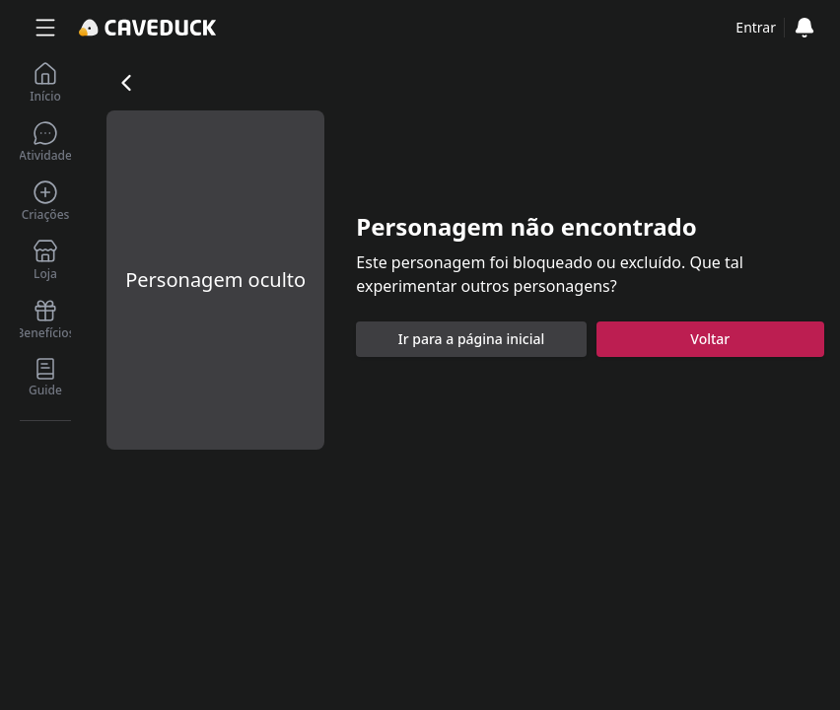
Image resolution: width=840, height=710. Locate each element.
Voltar (710, 338)
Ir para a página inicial (471, 338)
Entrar (755, 27)
